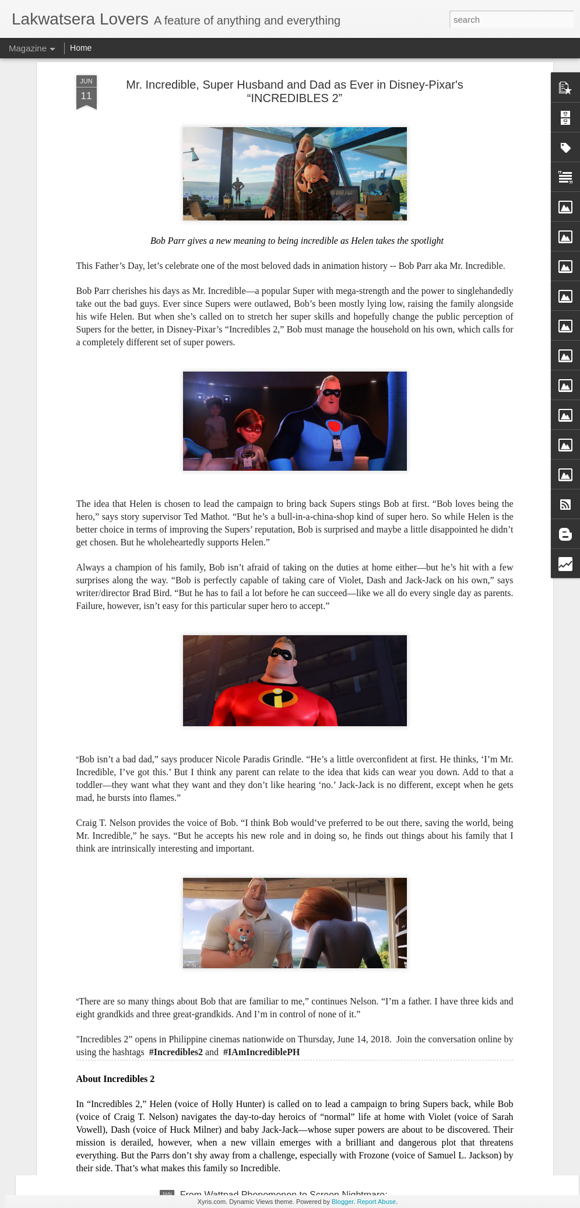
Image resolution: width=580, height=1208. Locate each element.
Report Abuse (376, 1201)
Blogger (342, 1201)
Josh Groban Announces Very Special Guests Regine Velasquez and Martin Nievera (290, 935)
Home (81, 47)
